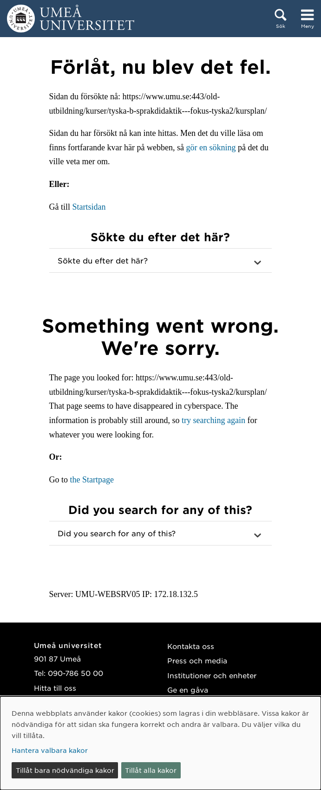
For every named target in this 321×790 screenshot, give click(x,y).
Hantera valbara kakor (50, 750)
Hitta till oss (55, 687)
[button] (160, 261)
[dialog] (160, 743)
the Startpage (92, 479)
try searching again (213, 420)
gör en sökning (211, 147)
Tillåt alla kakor (151, 770)
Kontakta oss (190, 646)
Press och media (197, 660)
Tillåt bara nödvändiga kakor (65, 770)
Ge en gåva (187, 689)
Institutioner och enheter (211, 675)
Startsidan (89, 207)
